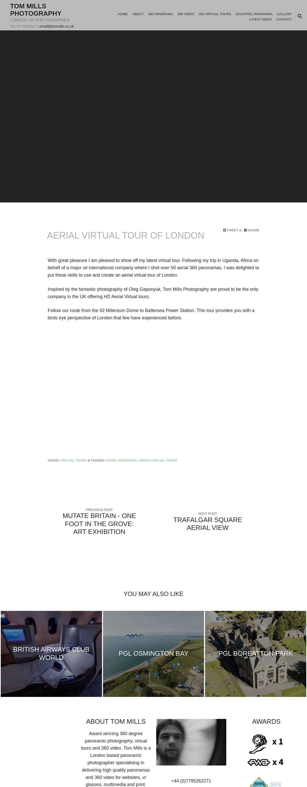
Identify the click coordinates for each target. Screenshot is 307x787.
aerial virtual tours (158, 460)
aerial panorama (121, 460)
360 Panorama (160, 14)
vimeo (45, 723)
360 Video (186, 14)
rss (69, 723)
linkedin (28, 723)
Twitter (12, 723)
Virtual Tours (73, 460)
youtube (53, 723)
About (138, 14)
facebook (20, 723)
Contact (284, 19)
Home (123, 14)
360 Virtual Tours (215, 14)
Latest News (260, 19)
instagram (61, 723)
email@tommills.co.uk (56, 26)
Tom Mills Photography (36, 9)
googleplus (36, 723)
